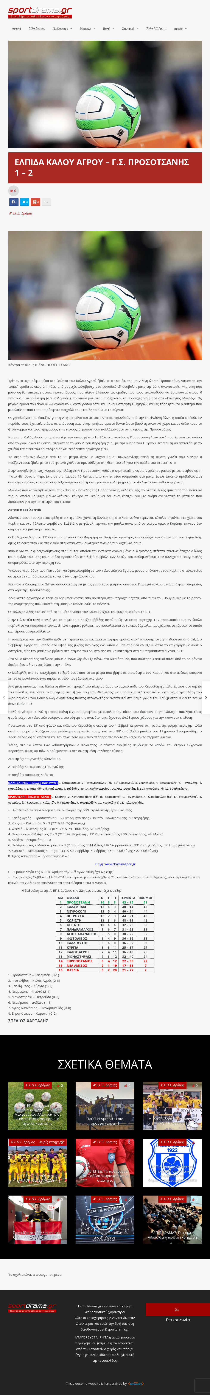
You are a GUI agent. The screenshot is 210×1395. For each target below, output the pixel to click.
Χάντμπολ (128, 28)
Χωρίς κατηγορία (51, 1142)
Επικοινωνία (178, 1309)
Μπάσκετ (85, 28)
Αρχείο (178, 28)
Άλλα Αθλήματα (156, 28)
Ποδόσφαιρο (60, 28)
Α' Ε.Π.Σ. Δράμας (21, 213)
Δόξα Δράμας (37, 28)
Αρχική (16, 28)
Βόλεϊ (106, 28)
